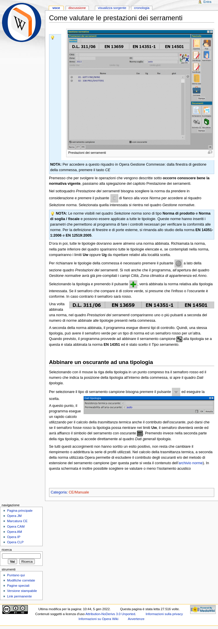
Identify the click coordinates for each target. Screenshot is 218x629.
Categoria (59, 492)
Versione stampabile (22, 591)
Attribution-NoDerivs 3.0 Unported (110, 614)
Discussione (77, 8)
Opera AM (14, 531)
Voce (56, 8)
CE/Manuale (79, 492)
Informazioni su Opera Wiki (98, 619)
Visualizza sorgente (112, 8)
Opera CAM (15, 526)
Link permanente (19, 596)
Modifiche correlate (21, 580)
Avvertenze (136, 619)
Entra (207, 1)
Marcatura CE (17, 521)
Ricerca (7, 549)
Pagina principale (20, 510)
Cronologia (141, 8)
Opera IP (13, 537)
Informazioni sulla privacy (164, 614)
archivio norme (191, 463)
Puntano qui (16, 575)
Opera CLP (15, 542)
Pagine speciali (18, 585)
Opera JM (14, 516)
